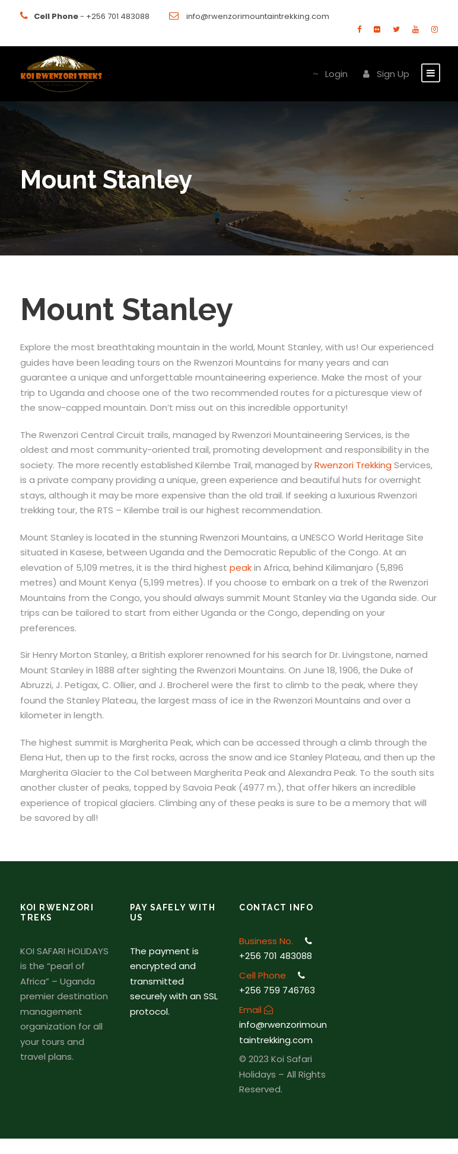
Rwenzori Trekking (353, 465)
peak (241, 567)
